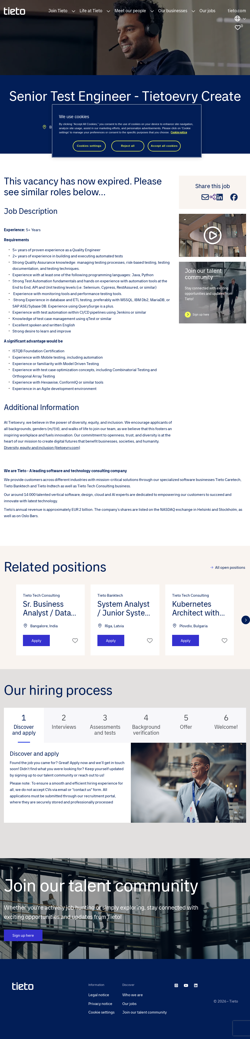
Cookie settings (101, 1012)
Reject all (128, 145)
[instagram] (176, 985)
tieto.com (237, 11)
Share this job (212, 186)
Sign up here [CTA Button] (23, 935)
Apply (36, 640)
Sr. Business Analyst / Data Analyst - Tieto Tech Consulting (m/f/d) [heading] (50, 608)
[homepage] (14, 11)
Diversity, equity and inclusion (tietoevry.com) (42, 447)
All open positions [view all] (230, 567)
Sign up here (201, 315)
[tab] (24, 725)
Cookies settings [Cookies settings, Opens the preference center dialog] (89, 145)
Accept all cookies (164, 145)
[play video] (213, 235)
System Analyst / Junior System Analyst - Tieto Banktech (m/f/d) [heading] (124, 608)
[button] (73, 11)
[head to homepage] (46, 986)
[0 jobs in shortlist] (237, 27)
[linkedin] (196, 985)
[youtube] (186, 985)
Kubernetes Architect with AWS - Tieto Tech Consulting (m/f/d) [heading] (199, 608)
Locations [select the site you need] (240, 19)
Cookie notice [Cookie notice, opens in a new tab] (179, 132)
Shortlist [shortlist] (75, 640)
